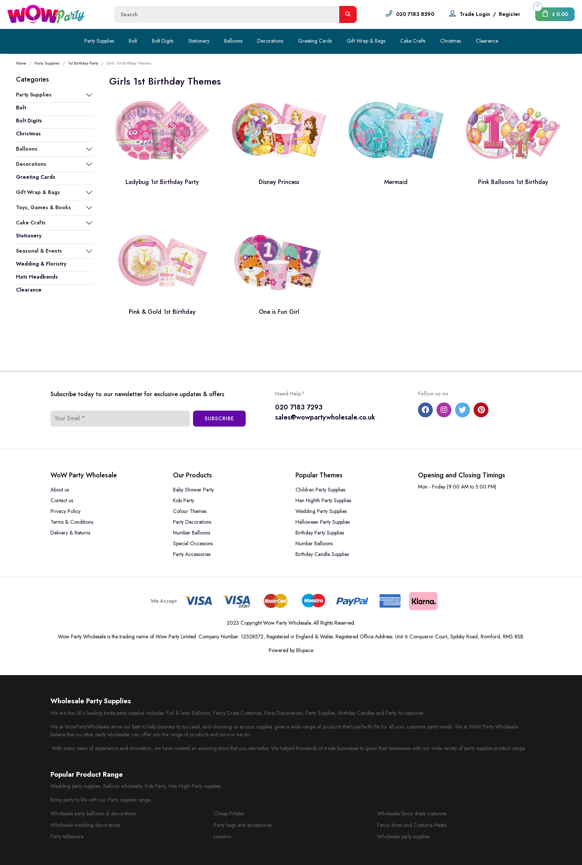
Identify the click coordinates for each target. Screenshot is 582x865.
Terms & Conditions (71, 522)
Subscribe (219, 418)
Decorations (270, 41)
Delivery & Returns (70, 532)
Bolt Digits (162, 41)
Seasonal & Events (39, 250)
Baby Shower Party (193, 489)
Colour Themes (189, 511)
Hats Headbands (37, 276)
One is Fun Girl (279, 311)
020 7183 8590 (415, 14)
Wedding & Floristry (41, 263)
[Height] (227, 14)
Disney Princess (279, 182)
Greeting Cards (315, 41)
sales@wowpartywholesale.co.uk (325, 417)
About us (59, 489)
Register (509, 14)
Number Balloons (191, 532)
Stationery (198, 41)
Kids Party (183, 500)
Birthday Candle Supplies (322, 554)
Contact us (61, 500)
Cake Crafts (412, 41)
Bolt (133, 41)
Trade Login (475, 14)
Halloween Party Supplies (322, 522)
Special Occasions (193, 543)
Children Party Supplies (320, 489)
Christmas (450, 41)
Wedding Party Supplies (321, 511)
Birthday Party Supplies (319, 532)
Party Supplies (99, 41)
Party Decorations (192, 522)
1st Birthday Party (83, 63)
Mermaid (396, 182)
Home (21, 63)
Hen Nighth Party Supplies (323, 500)
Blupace (304, 650)
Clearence (487, 41)
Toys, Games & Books (43, 207)
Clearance (29, 289)
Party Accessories (191, 554)
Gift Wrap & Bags (366, 41)
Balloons (233, 41)
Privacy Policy (65, 511)
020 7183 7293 (299, 407)
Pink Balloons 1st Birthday (513, 182)
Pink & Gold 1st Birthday (162, 311)
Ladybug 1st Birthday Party (162, 182)
